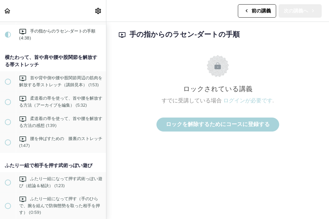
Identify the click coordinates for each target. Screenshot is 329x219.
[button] (7, 11)
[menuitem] (98, 11)
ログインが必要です (247, 101)
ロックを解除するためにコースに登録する (218, 124)
